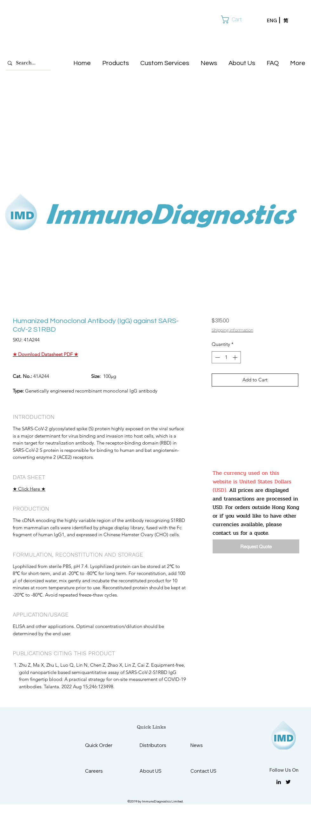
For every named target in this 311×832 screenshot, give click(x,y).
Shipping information (232, 330)
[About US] (155, 771)
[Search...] (26, 63)
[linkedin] (278, 782)
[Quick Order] (103, 745)
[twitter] (288, 782)
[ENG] (275, 20)
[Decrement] (217, 357)
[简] (291, 20)
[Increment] (235, 357)
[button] (236, 19)
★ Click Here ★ (29, 489)
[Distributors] (155, 745)
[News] (206, 745)
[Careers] (100, 771)
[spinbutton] (226, 357)
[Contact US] (206, 771)
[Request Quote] (256, 546)
